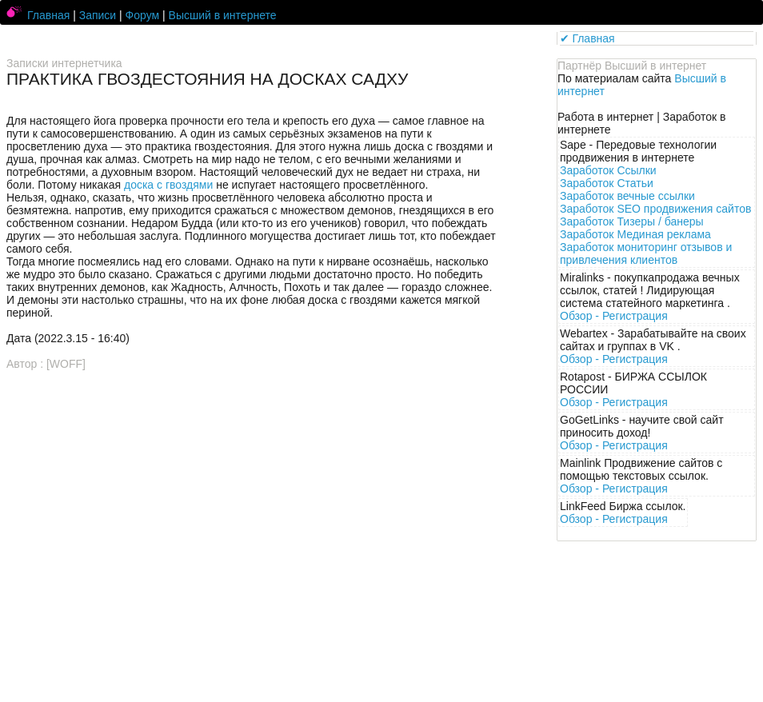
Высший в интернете (223, 15)
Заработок (608, 170)
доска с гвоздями (168, 184)
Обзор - (614, 315)
